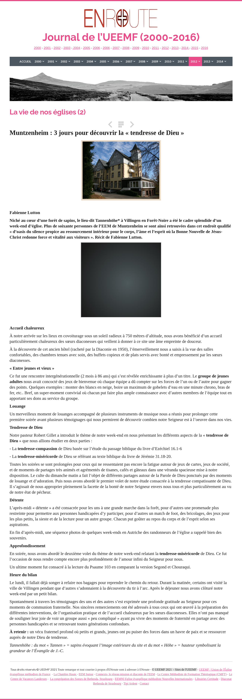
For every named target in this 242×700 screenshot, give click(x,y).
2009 (135, 48)
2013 (175, 48)
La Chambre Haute (65, 674)
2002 (57, 48)
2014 (185, 48)
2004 (76, 48)
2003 (66, 48)
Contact (144, 683)
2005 (86, 48)
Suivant (130, 124)
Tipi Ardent (130, 683)
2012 (165, 48)
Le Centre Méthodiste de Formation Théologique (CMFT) (191, 674)
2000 (37, 48)
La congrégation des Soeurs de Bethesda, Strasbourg (81, 678)
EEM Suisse (86, 674)
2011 (155, 48)
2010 (145, 48)
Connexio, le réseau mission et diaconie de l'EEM (125, 674)
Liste (121, 124)
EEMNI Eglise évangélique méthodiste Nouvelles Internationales (154, 678)
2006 (96, 48)
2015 (194, 48)
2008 (125, 48)
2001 (47, 48)
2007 (116, 48)
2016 (204, 48)
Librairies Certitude (206, 678)
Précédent (111, 124)
